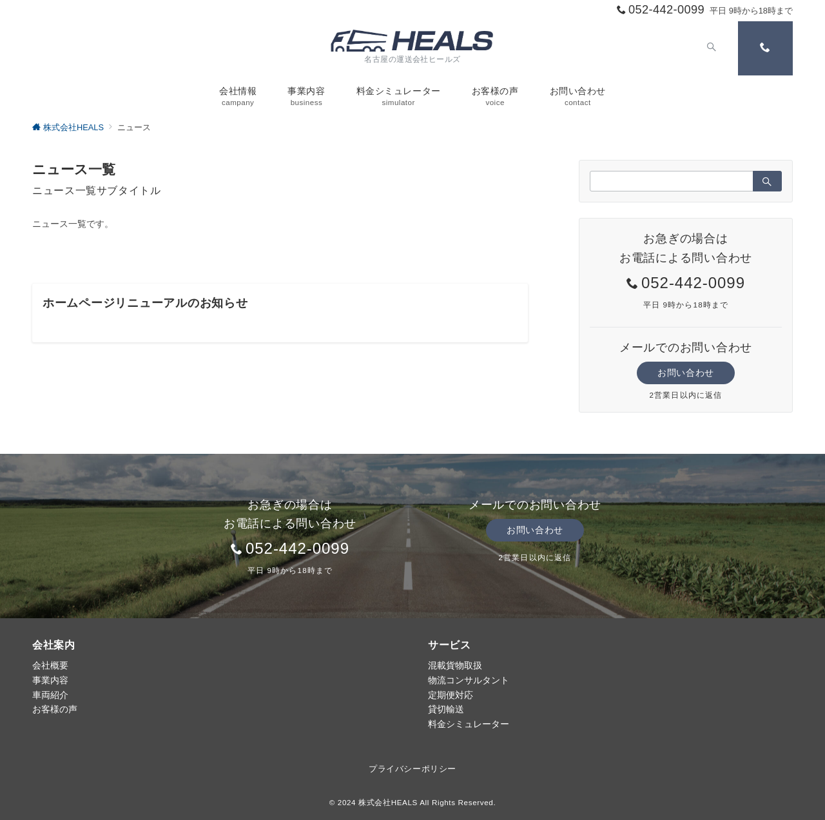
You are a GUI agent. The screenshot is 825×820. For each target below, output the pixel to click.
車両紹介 (50, 695)
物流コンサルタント (468, 680)
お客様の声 (54, 709)
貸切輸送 (446, 709)
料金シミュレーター (468, 724)
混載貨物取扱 (455, 665)
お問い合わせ (685, 372)
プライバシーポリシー (412, 769)
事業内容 (50, 680)
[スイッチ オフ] (710, 48)
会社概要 (50, 665)
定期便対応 (450, 695)
